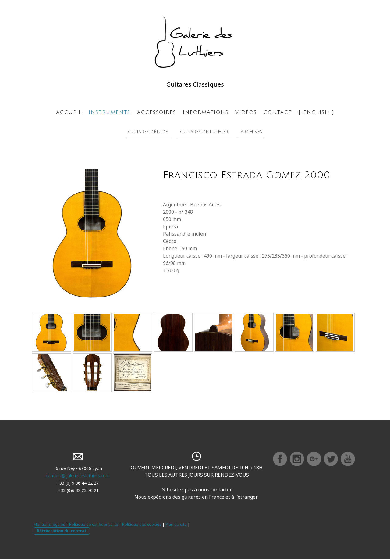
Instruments (109, 112)
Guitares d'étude (148, 131)
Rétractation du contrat (62, 530)
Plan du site (176, 524)
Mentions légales (49, 524)
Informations (206, 112)
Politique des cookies (141, 524)
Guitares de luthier (204, 131)
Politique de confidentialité (93, 524)
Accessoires (156, 112)
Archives (251, 131)
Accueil (69, 112)
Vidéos (246, 112)
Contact (278, 112)
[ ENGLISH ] (316, 112)
